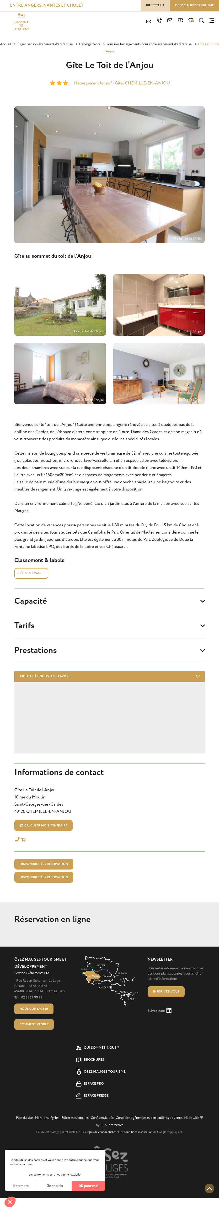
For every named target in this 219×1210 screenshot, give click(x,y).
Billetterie (155, 5)
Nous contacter (34, 1021)
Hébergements (90, 44)
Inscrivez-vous (166, 1003)
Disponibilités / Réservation (44, 874)
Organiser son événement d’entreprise (45, 44)
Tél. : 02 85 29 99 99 (28, 1009)
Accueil (5, 44)
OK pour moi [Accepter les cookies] (88, 1186)
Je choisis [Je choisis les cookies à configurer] (55, 1186)
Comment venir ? (34, 1036)
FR (148, 22)
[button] (10, 1202)
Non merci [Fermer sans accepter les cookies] (21, 1186)
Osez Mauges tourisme (194, 5)
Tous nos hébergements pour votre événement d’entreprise (149, 44)
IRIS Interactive (111, 1137)
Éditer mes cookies (75, 1129)
